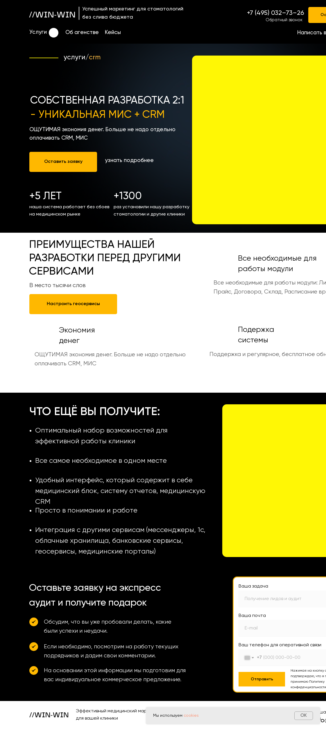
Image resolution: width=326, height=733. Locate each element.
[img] (53, 33)
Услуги (38, 32)
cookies (191, 716)
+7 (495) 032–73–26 (275, 13)
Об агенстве (82, 32)
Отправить (262, 679)
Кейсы (113, 32)
